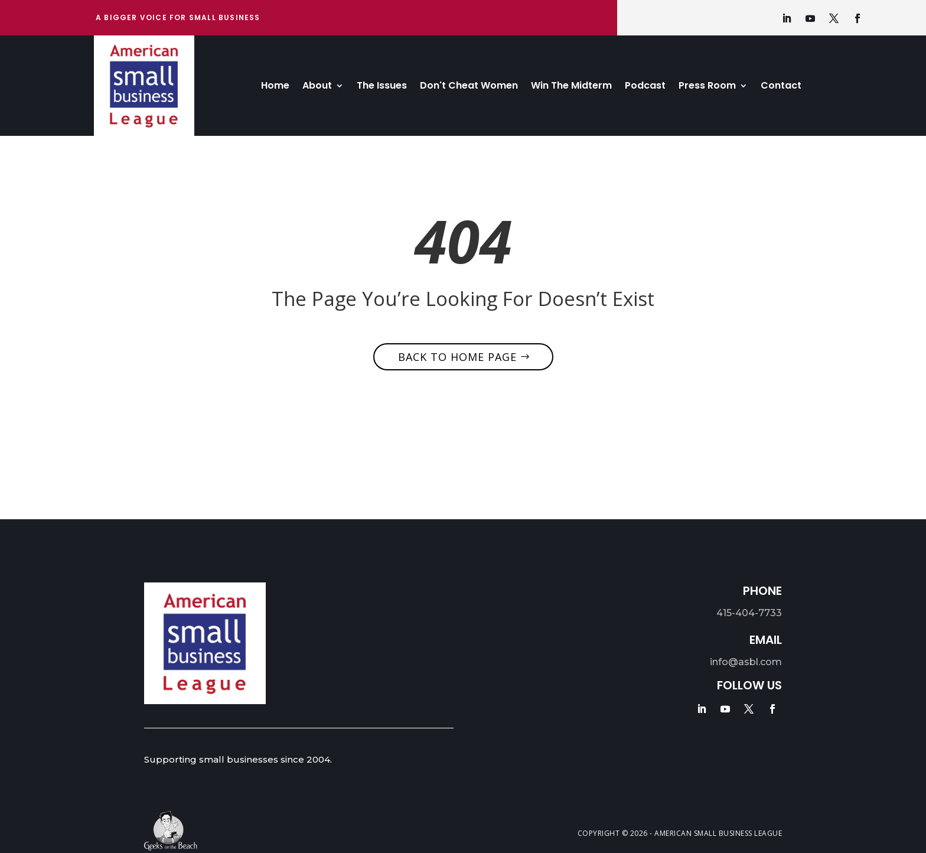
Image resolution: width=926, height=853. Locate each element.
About (317, 87)
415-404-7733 (749, 612)
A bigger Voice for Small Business (178, 17)
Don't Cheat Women (469, 87)
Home (275, 87)
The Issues (382, 87)
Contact (781, 87)
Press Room (707, 87)
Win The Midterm (571, 87)
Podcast (645, 87)
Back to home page (457, 357)
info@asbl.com (746, 662)
